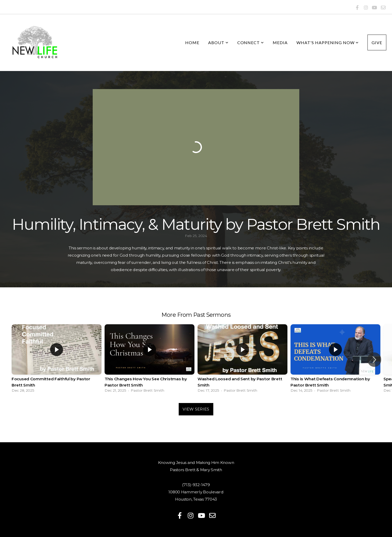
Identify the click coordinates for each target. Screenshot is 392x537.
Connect (250, 42)
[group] (56, 359)
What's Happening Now (327, 42)
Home (192, 42)
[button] (374, 359)
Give (377, 42)
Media (280, 42)
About (218, 42)
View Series (196, 409)
